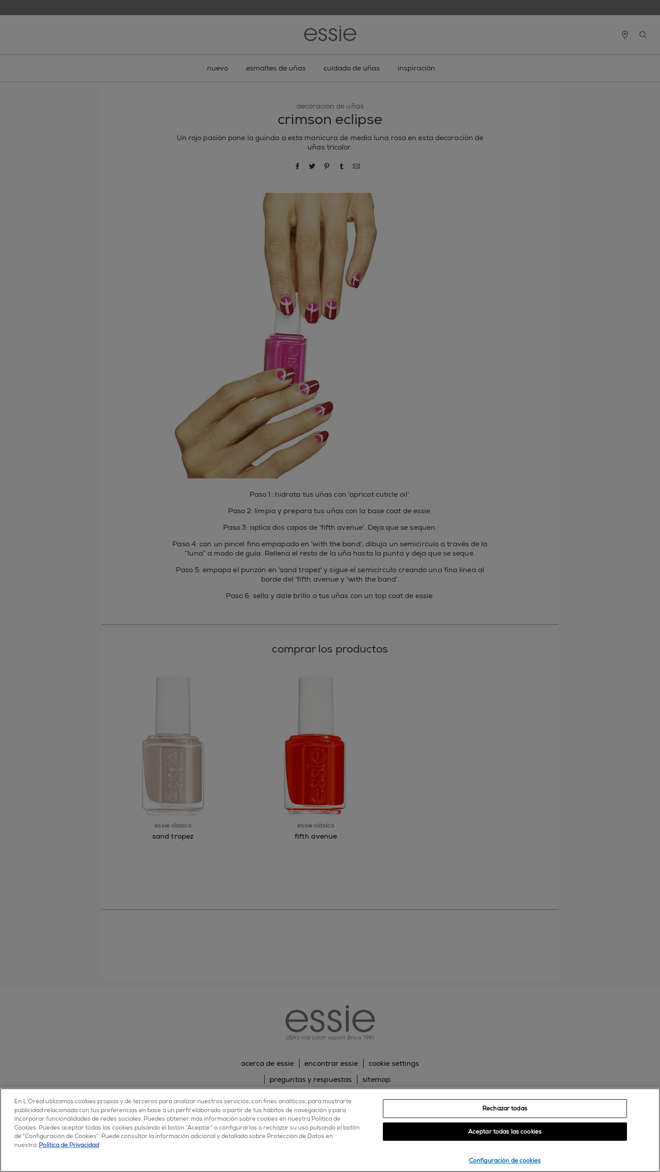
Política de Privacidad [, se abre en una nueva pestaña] (69, 1145)
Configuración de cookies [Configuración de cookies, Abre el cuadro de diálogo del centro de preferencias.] (505, 1160)
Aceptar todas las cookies (505, 1131)
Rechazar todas (504, 1108)
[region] (330, 1130)
